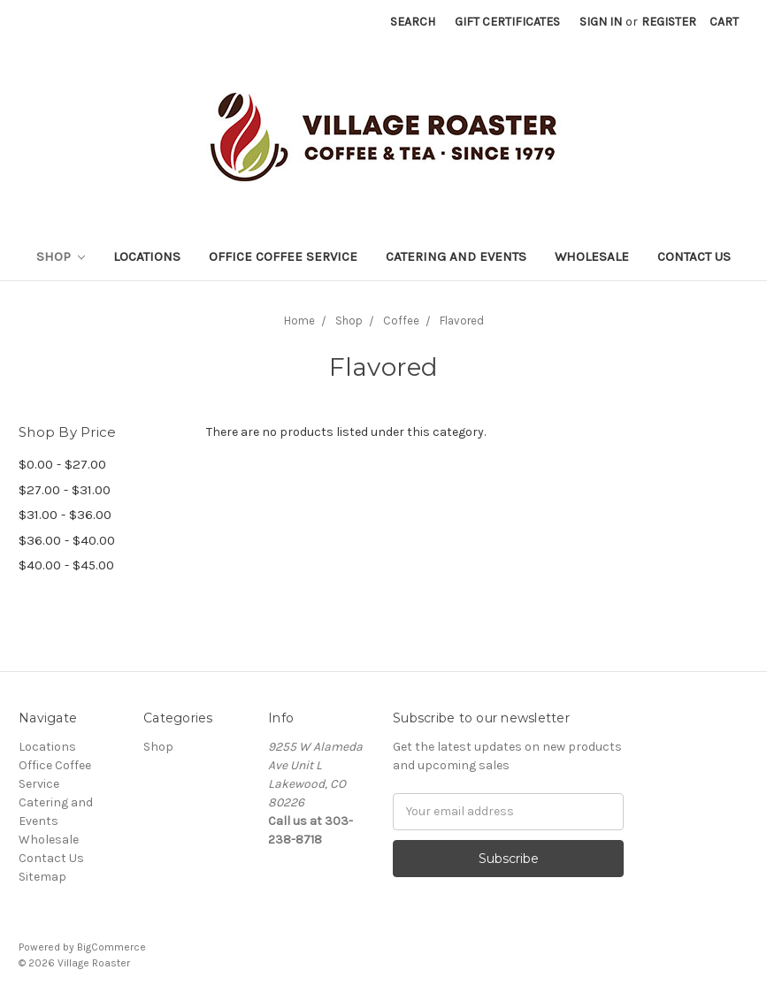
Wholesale (592, 256)
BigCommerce (111, 947)
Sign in (600, 21)
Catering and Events (456, 256)
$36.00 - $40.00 (67, 540)
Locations (146, 256)
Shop (61, 256)
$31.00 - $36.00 (65, 515)
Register (668, 21)
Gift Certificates (507, 21)
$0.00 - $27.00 (62, 464)
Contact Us (694, 256)
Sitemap (42, 876)
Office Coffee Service (283, 256)
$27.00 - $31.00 (65, 490)
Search (412, 21)
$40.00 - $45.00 (66, 565)
